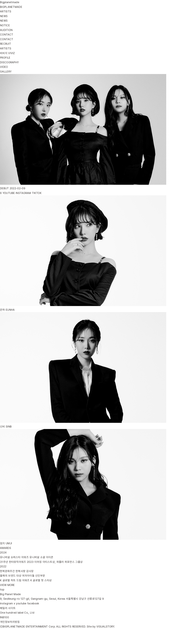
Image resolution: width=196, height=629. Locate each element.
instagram (6, 603)
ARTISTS (5, 48)
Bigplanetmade (9, 2)
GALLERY (5, 71)
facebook (33, 603)
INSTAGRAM (23, 193)
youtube (21, 603)
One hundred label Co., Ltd (17, 612)
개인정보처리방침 (10, 621)
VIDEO (4, 66)
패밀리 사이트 (8, 608)
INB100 (4, 617)
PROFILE (5, 57)
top (2, 589)
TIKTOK (37, 193)
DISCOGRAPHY (9, 62)
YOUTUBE (9, 193)
